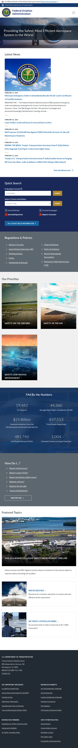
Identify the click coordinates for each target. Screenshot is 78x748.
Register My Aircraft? (18, 486)
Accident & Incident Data (10, 689)
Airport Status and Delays (15, 199)
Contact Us (6, 673)
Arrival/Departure (15, 214)
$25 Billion (22, 419)
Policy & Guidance (51, 249)
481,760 (22, 436)
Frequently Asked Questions (51, 741)
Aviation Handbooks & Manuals (51, 697)
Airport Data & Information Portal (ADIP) (15, 693)
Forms (11, 258)
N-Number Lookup (47, 732)
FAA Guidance (45, 706)
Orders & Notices (51, 244)
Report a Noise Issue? (18, 468)
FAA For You (18, 498)
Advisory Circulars (16, 244)
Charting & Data (7, 697)
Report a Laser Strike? (18, 473)
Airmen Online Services (49, 728)
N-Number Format (12, 189)
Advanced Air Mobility (9, 728)
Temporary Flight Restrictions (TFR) (56, 263)
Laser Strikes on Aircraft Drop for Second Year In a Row (28, 122)
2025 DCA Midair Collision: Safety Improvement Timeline (36, 558)
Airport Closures (49, 214)
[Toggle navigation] (73, 12)
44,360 (56, 405)
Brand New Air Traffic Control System (14, 724)
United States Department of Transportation (19, 5)
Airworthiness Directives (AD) (21, 249)
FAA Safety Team (46, 737)
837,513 (56, 419)
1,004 (56, 436)
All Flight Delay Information (22, 223)
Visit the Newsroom (63, 170)
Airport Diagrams (46, 693)
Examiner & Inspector (48, 701)
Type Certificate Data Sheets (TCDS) (14, 710)
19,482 (22, 405)
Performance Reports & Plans (51, 710)
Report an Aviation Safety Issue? (23, 477)
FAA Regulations (15, 253)
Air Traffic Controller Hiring (43, 621)
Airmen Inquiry (46, 724)
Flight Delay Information (10, 701)
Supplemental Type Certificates (13, 706)
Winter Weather (37, 590)
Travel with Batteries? (18, 490)
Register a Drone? (16, 481)
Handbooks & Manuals (18, 262)
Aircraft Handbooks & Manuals (51, 689)
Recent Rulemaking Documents (52, 255)
